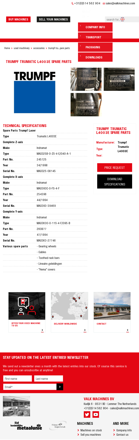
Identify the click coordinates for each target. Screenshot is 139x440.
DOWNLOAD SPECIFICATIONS (114, 170)
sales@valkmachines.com (120, 3)
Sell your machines (56, 13)
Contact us (123, 423)
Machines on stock (92, 419)
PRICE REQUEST (114, 156)
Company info (125, 419)
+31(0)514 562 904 (87, 3)
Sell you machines (91, 423)
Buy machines (22, 13)
